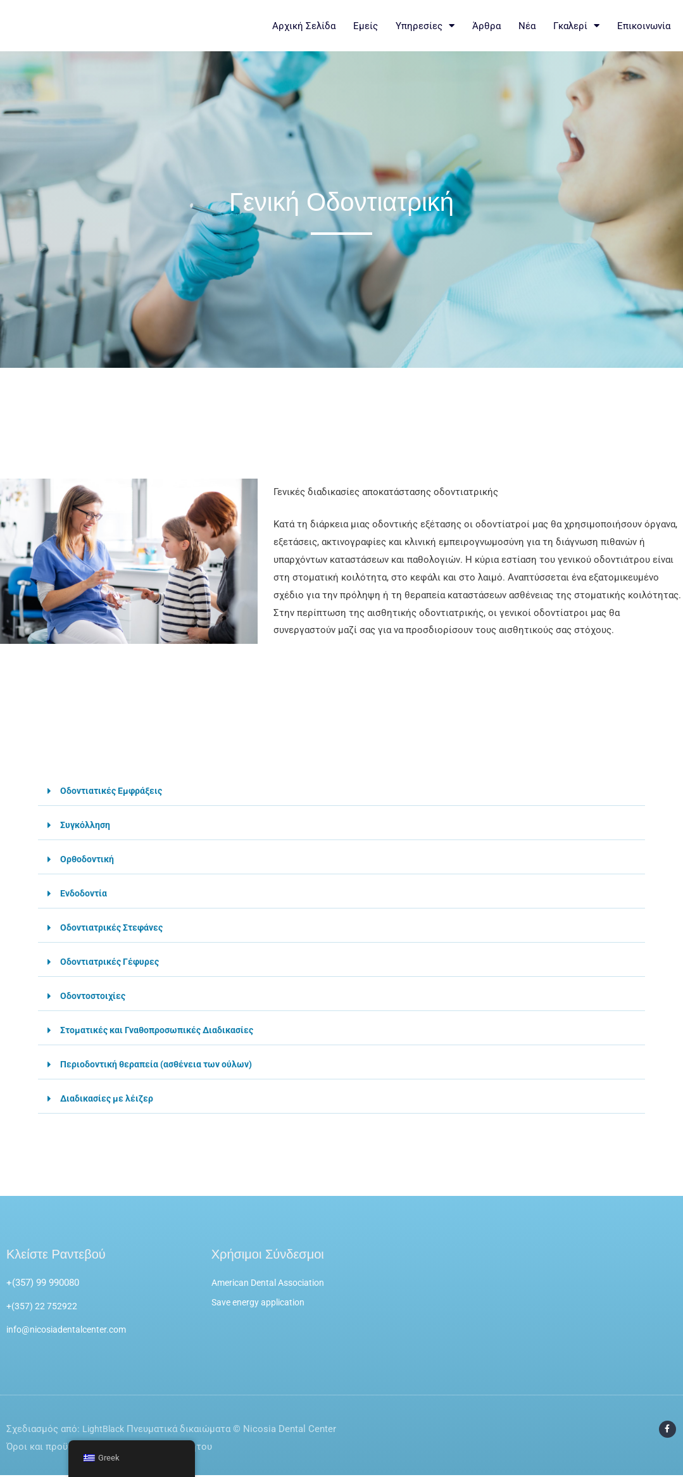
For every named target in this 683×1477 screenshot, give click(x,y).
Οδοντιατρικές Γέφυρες (112, 961)
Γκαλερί (576, 26)
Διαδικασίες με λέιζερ (108, 1098)
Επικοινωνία (643, 26)
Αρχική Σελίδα (303, 26)
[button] (341, 791)
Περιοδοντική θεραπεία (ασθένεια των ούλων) (161, 1064)
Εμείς (365, 26)
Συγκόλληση (86, 825)
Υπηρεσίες (425, 26)
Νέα (527, 26)
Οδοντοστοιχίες (94, 996)
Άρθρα (486, 26)
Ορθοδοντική (88, 859)
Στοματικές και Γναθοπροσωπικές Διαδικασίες (163, 1030)
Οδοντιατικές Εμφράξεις (114, 790)
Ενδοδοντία (84, 893)
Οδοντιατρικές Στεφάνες (115, 927)
